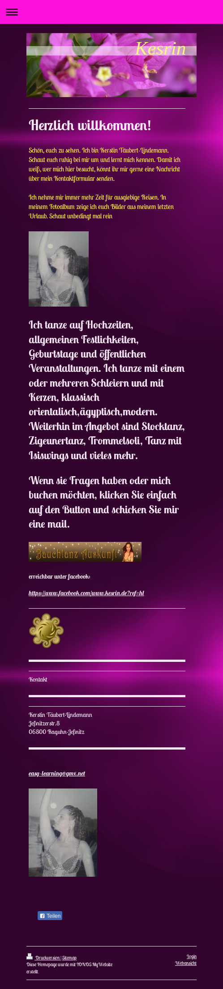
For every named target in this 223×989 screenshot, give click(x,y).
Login (192, 956)
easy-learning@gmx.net (57, 773)
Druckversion (43, 958)
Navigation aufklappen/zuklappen (111, 11)
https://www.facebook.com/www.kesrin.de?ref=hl (86, 593)
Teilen (49, 916)
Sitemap (69, 958)
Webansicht (186, 963)
